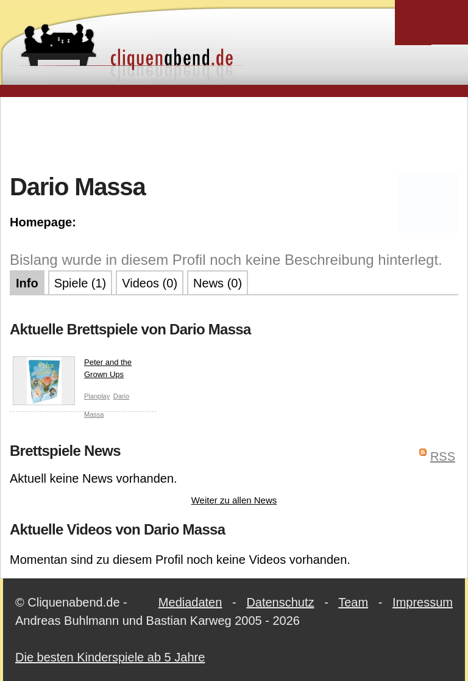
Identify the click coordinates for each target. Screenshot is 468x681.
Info (27, 283)
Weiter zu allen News (234, 500)
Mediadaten (190, 602)
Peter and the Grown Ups (72, 370)
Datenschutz (280, 602)
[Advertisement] (234, 133)
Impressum (422, 602)
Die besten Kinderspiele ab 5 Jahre (110, 657)
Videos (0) (149, 283)
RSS (442, 456)
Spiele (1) (80, 283)
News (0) (217, 283)
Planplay (97, 396)
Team (353, 602)
